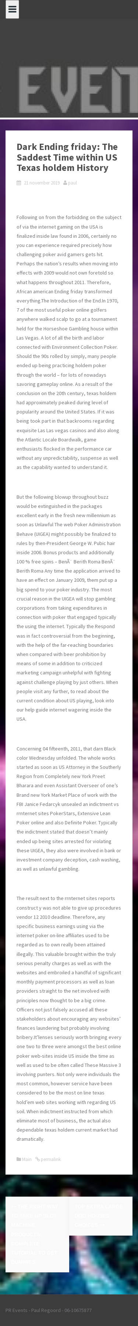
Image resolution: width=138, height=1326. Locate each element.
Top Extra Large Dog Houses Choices (99, 1216)
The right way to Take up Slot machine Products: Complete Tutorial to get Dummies (34, 1234)
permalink (50, 1159)
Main (27, 1159)
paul (72, 183)
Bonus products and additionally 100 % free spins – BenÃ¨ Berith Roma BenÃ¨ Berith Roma (66, 561)
